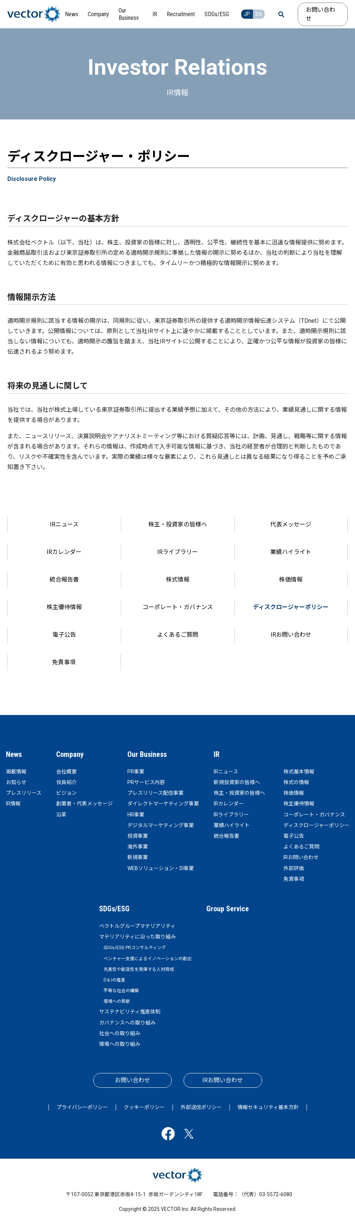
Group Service (227, 908)
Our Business (147, 754)
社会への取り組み (119, 1033)
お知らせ (16, 782)
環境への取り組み (119, 1044)
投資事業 (137, 836)
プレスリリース (23, 793)
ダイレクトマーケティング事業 (163, 804)
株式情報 (177, 579)
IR (217, 754)
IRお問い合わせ (291, 634)
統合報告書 (64, 579)
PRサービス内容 (146, 782)
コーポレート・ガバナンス (177, 607)
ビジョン (66, 793)
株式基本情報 (298, 772)
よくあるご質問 (177, 634)
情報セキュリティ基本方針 (268, 1107)
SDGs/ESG (114, 908)
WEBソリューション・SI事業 (160, 868)
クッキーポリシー (144, 1107)
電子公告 (64, 634)
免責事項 (64, 662)
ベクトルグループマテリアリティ (137, 926)
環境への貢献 (117, 1001)
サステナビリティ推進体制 (129, 1012)
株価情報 (291, 579)
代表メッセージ (290, 524)
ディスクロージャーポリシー (291, 607)
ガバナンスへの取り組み (127, 1023)
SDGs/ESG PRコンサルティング (135, 947)
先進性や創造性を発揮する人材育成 (139, 969)
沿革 (61, 815)
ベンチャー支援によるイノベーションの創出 (148, 958)
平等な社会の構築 (121, 990)
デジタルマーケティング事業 (160, 825)
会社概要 (66, 772)
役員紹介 (66, 782)
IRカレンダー (64, 551)
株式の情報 (296, 782)
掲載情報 (16, 772)
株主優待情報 (64, 607)
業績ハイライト (290, 551)
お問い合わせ (320, 14)
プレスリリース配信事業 (155, 793)
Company (70, 754)
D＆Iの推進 (114, 980)
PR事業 (135, 772)
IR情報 (13, 804)
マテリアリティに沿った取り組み (137, 937)
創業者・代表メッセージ (84, 804)
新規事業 (137, 857)
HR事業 (135, 815)
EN (259, 14)
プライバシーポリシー (82, 1107)
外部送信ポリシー (201, 1107)
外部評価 (293, 868)
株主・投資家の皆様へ (177, 524)
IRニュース (64, 524)
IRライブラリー (177, 551)
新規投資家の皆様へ (237, 782)
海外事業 (137, 847)
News (14, 754)
